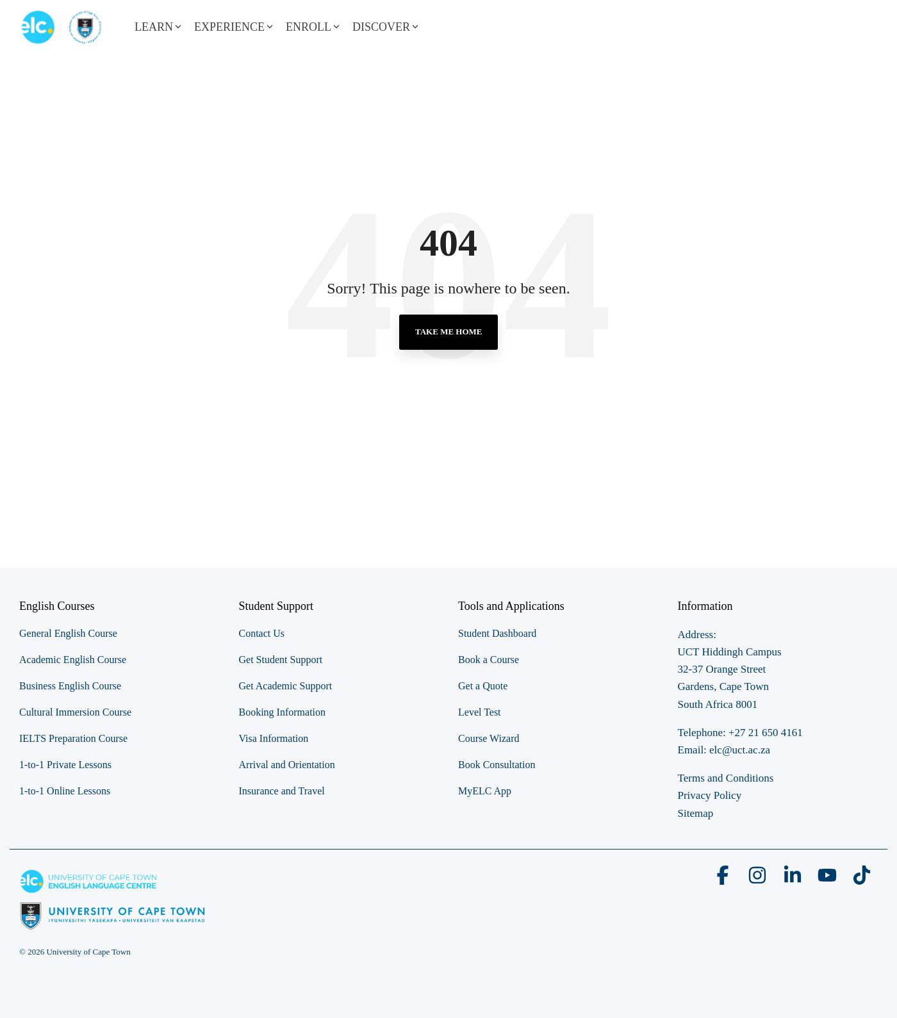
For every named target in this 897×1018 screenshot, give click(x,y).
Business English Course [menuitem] (70, 685)
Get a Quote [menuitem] (482, 685)
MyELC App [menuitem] (484, 790)
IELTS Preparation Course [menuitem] (73, 738)
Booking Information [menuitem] (282, 712)
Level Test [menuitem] (479, 712)
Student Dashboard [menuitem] (497, 633)
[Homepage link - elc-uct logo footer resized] (112, 923)
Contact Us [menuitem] (262, 633)
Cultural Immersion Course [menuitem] (75, 712)
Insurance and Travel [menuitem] (282, 790)
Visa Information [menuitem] (274, 738)
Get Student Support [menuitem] (281, 659)
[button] (724, 879)
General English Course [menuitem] (68, 633)
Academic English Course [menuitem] (72, 659)
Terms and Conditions (726, 778)
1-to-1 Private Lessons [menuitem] (65, 764)
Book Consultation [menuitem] (496, 764)
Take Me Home (448, 331)
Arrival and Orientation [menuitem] (287, 764)
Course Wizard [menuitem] (488, 738)
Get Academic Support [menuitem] (286, 685)
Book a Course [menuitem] (488, 659)
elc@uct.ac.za (739, 750)
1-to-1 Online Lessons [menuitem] (64, 790)
